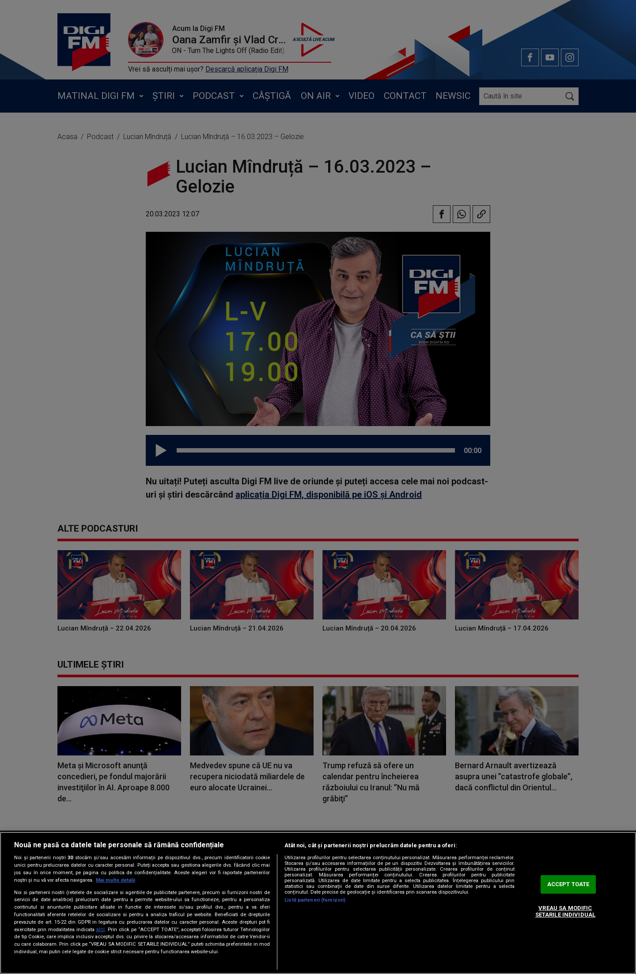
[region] (318, 903)
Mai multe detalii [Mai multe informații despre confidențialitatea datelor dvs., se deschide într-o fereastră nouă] (115, 880)
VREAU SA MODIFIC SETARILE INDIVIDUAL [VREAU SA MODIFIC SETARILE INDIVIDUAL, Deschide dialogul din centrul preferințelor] (565, 911)
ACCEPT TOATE (568, 884)
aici (100, 929)
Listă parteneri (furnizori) (314, 900)
